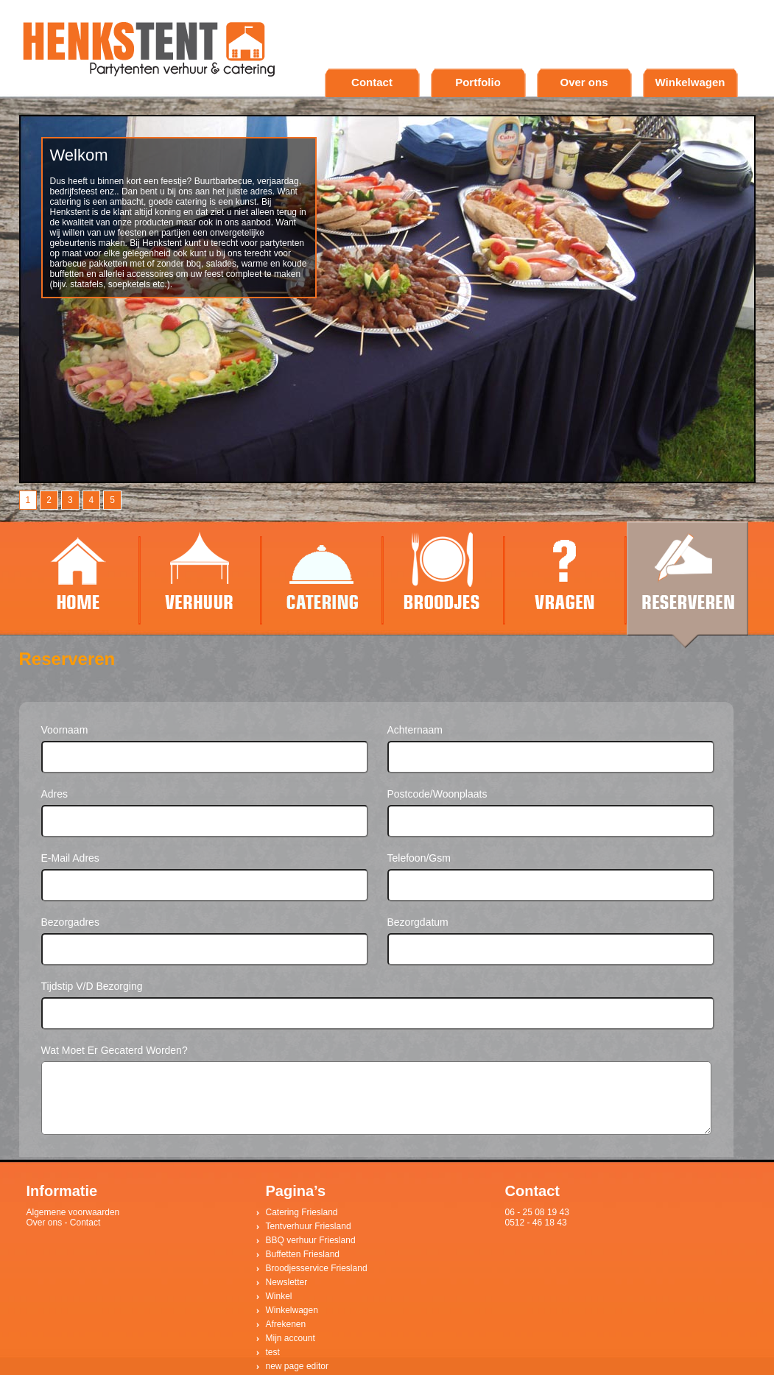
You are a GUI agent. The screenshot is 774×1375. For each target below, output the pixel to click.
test (273, 1352)
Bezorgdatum (417, 922)
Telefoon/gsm (419, 858)
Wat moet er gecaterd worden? (114, 1050)
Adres (54, 794)
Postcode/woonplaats (437, 794)
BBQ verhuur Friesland (311, 1240)
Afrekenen (286, 1324)
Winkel (279, 1296)
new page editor (297, 1366)
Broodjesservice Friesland (316, 1268)
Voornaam (64, 730)
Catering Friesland (302, 1212)
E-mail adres (70, 858)
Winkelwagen (690, 82)
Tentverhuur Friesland (308, 1226)
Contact (372, 82)
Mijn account (290, 1338)
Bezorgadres (70, 922)
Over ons (584, 82)
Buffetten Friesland (303, 1254)
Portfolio (478, 82)
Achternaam (415, 730)
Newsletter (287, 1282)
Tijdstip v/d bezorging (92, 986)
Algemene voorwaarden (73, 1212)
